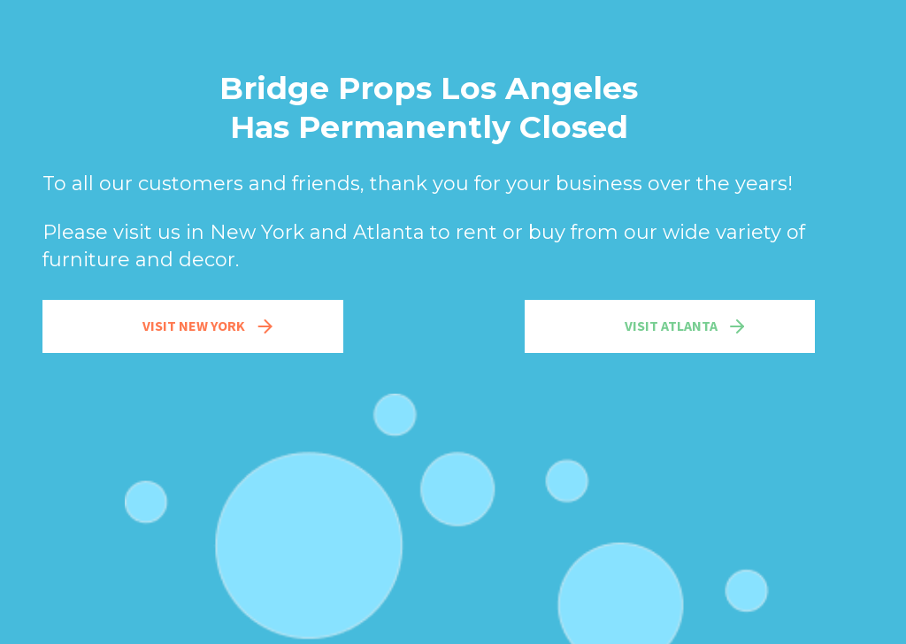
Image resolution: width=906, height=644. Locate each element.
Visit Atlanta (686, 326)
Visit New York (209, 326)
